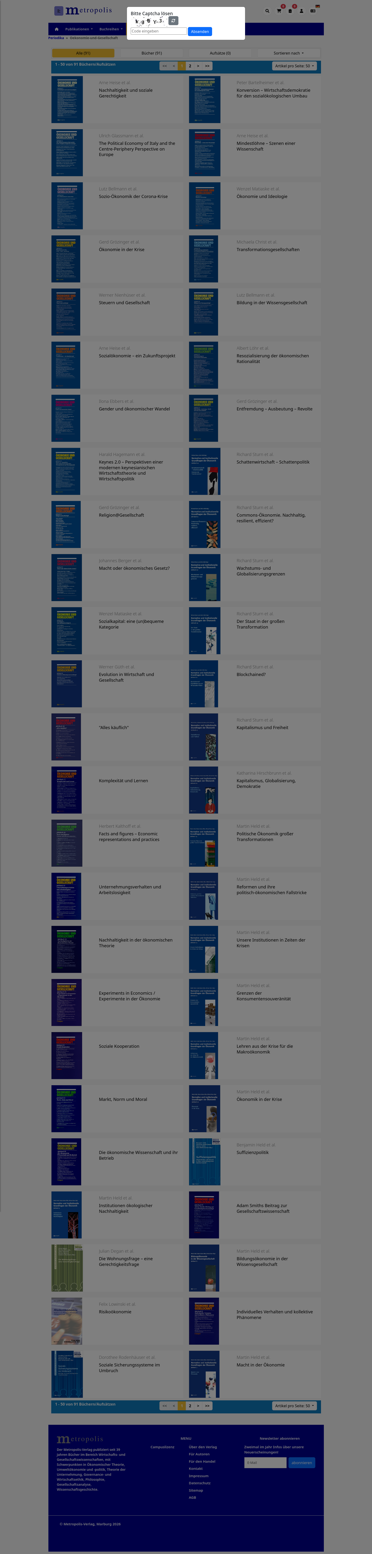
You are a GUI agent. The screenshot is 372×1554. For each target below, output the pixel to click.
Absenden (200, 31)
